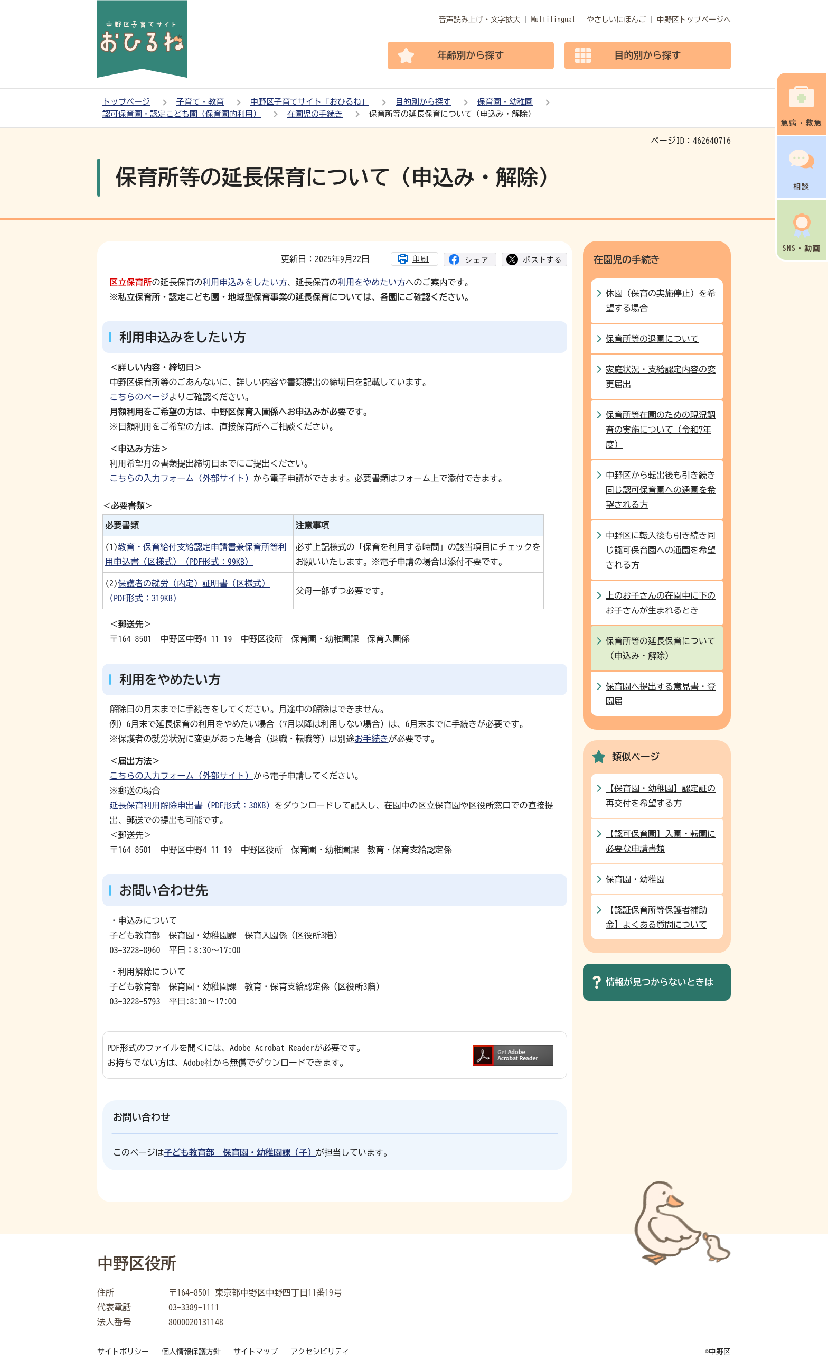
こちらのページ (139, 397)
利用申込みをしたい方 (245, 282)
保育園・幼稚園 (505, 102)
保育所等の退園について (652, 338)
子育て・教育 (200, 102)
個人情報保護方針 (191, 1351)
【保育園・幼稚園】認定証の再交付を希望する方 (661, 795)
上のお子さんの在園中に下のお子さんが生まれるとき (661, 602)
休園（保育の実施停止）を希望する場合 (661, 300)
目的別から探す (423, 102)
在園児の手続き (315, 114)
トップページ (126, 102)
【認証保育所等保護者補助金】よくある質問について (656, 917)
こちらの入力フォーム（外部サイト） (181, 478)
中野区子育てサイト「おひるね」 (309, 102)
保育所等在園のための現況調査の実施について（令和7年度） (661, 430)
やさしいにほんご (616, 19)
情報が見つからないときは (659, 981)
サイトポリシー (123, 1351)
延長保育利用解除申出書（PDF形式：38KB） (192, 805)
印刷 (420, 259)
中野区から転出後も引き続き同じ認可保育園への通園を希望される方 (661, 490)
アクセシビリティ (320, 1351)
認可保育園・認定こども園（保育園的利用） (181, 114)
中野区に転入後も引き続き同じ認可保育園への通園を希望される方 (661, 550)
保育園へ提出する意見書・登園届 (661, 693)
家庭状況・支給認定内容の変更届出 (661, 376)
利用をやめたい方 (372, 282)
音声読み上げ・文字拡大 (479, 19)
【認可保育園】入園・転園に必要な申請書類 (661, 841)
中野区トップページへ (694, 19)
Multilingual (553, 19)
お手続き (372, 738)
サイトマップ (255, 1351)
